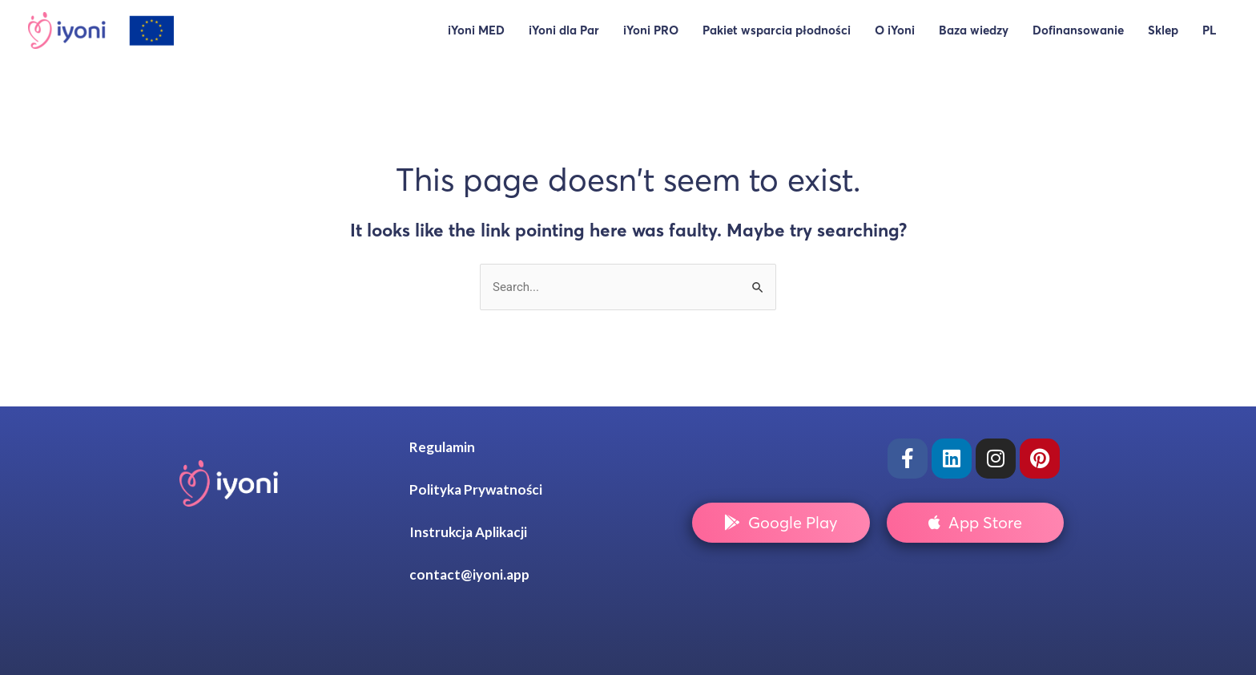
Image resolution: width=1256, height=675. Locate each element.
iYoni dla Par (564, 30)
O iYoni (895, 30)
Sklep (1163, 30)
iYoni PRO (650, 30)
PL (1209, 30)
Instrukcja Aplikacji (468, 531)
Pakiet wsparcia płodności (776, 30)
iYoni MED (476, 30)
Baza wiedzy (973, 30)
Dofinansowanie (1078, 30)
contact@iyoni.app (469, 574)
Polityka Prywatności (475, 489)
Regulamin (442, 447)
